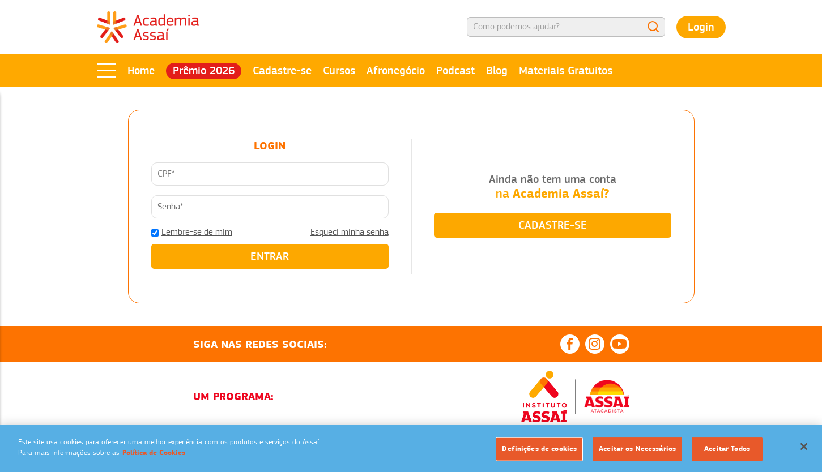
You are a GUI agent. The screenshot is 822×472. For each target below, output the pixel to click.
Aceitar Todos (727, 448)
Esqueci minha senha (349, 232)
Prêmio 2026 (204, 70)
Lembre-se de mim (196, 232)
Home (141, 70)
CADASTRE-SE (552, 224)
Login (701, 26)
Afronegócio (396, 70)
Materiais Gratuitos (565, 70)
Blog (497, 70)
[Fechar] (803, 446)
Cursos (339, 70)
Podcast (455, 70)
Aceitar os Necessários (637, 448)
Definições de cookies (539, 448)
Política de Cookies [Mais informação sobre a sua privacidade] (153, 452)
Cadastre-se (282, 70)
